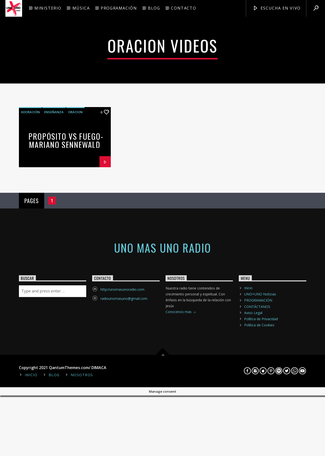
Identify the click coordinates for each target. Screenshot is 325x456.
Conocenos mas (181, 422)
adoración (30, 222)
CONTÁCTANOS (257, 416)
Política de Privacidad (261, 428)
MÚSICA (81, 8)
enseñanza (54, 222)
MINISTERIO (47, 8)
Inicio (248, 397)
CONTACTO (183, 8)
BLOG (154, 8)
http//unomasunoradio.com (122, 399)
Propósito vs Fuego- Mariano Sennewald (65, 250)
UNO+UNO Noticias (260, 403)
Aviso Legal (253, 422)
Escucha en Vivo (277, 8)
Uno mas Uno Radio (162, 357)
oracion (75, 222)
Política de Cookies (259, 434)
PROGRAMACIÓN (119, 8)
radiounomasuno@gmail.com (123, 408)
